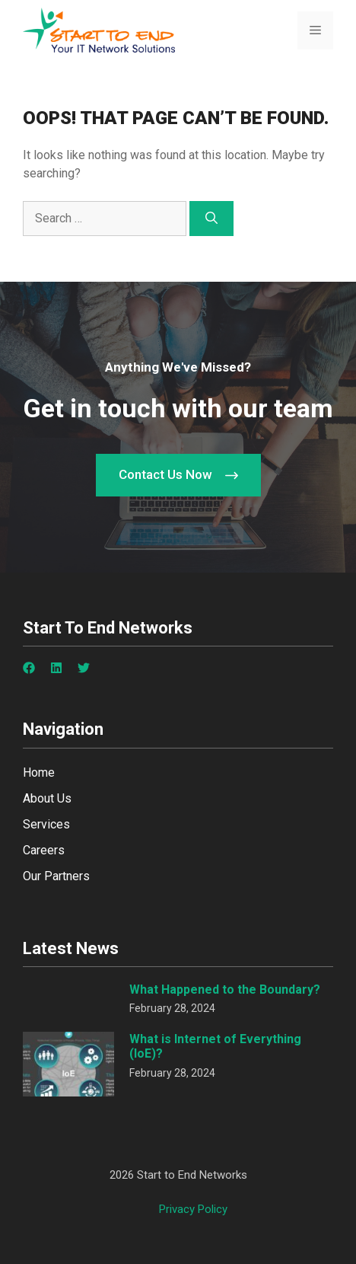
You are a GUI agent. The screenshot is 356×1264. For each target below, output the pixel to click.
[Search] (211, 218)
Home (39, 772)
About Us (47, 798)
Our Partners (56, 876)
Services (46, 824)
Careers (44, 850)
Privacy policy (193, 1209)
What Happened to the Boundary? (224, 989)
